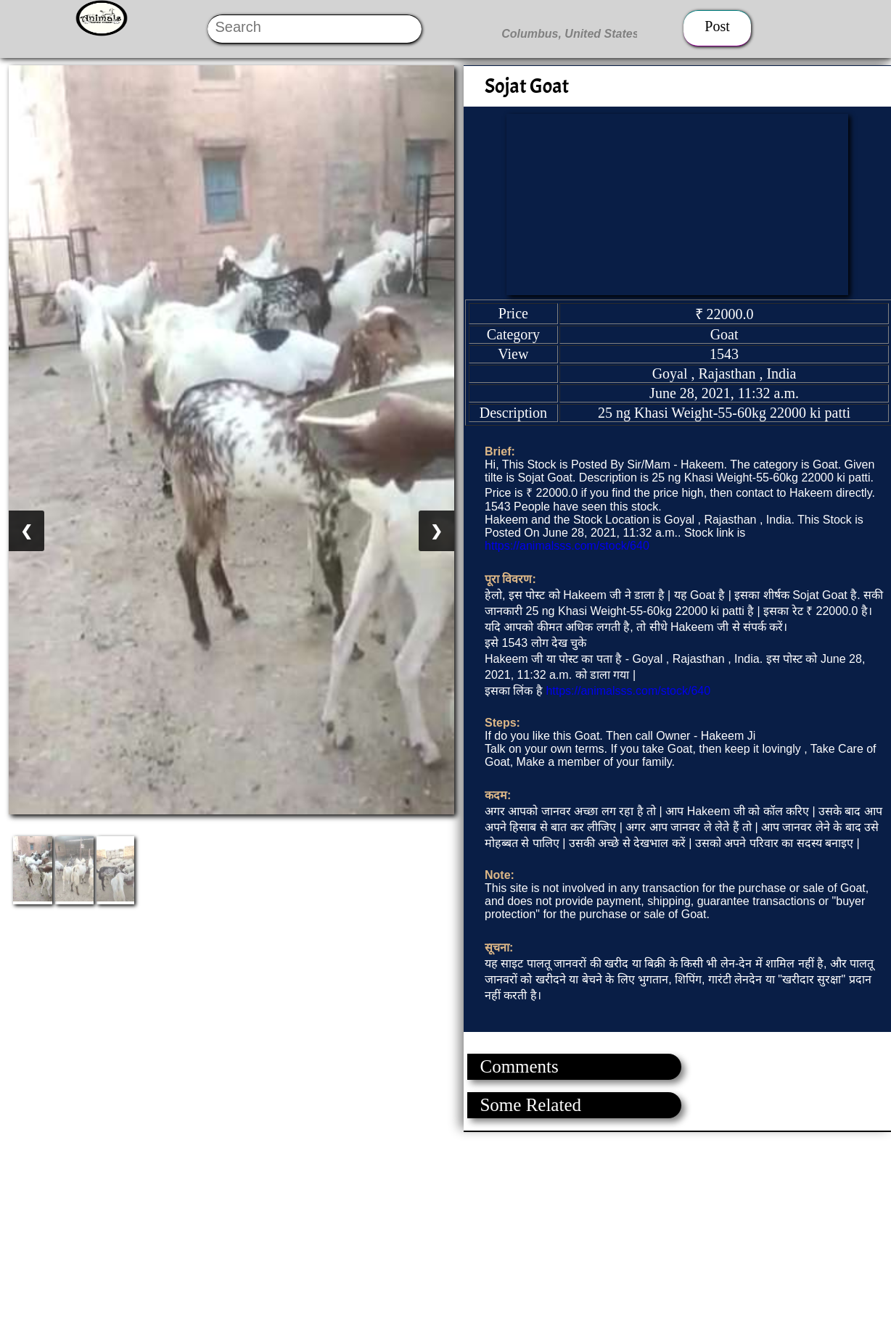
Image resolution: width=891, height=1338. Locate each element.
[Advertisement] (435, 1233)
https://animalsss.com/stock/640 (567, 546)
